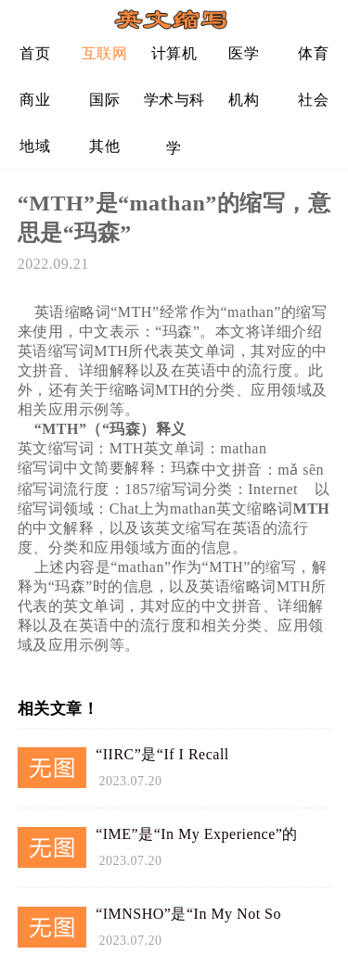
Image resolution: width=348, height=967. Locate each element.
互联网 (105, 53)
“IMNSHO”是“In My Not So (188, 914)
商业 (34, 100)
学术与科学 (174, 107)
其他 (104, 146)
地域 (34, 146)
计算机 (174, 53)
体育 (313, 53)
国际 (104, 100)
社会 (313, 100)
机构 (243, 100)
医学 (243, 53)
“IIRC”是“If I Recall (162, 754)
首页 (34, 53)
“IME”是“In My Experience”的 (197, 834)
